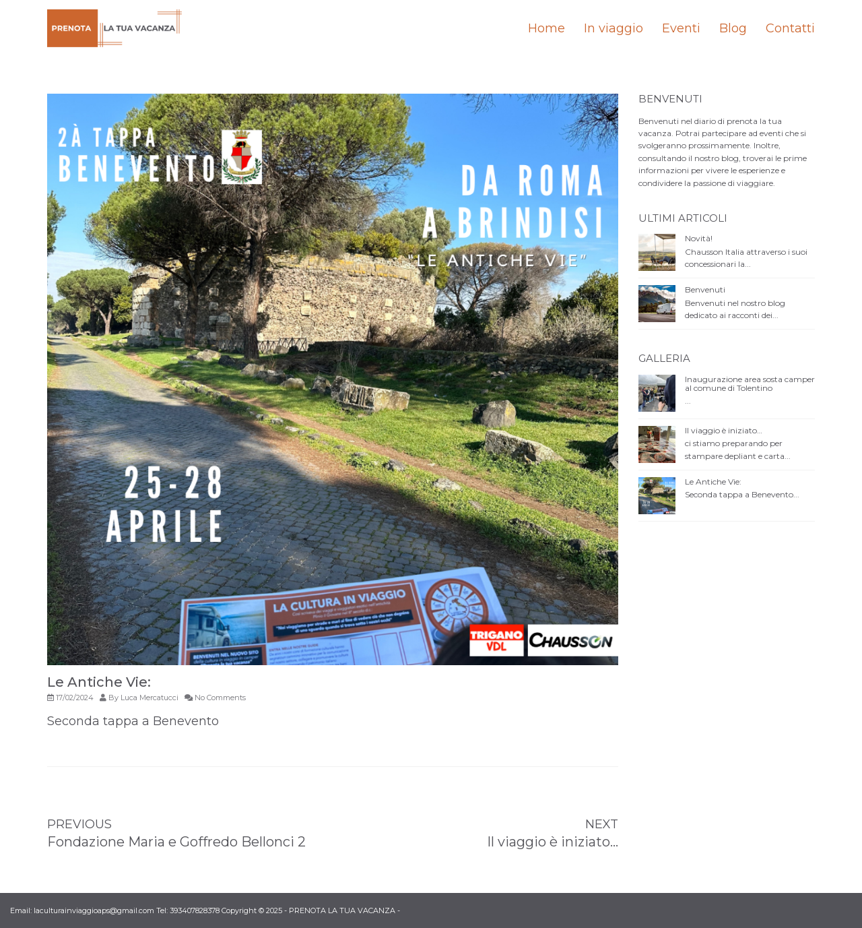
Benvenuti (705, 289)
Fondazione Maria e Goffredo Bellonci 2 (176, 842)
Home (546, 28)
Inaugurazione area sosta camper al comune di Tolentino (750, 383)
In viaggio (613, 28)
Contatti (790, 28)
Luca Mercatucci (149, 697)
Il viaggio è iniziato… (552, 842)
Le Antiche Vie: (713, 481)
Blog (733, 28)
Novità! (698, 238)
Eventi (681, 28)
